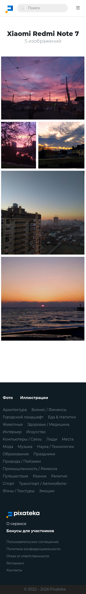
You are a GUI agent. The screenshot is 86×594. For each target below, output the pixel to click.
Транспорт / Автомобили (43, 483)
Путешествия (15, 476)
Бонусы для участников (30, 531)
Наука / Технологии (55, 446)
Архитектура (15, 410)
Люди (51, 439)
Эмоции (46, 491)
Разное (40, 476)
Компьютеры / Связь (22, 439)
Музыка (25, 446)
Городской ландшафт (23, 417)
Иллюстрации (34, 398)
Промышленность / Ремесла (30, 469)
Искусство (36, 432)
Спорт (8, 483)
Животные (13, 424)
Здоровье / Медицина (48, 424)
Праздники (44, 454)
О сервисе (16, 524)
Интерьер (12, 432)
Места (68, 439)
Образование (16, 454)
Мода (8, 446)
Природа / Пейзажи (22, 461)
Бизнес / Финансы (49, 410)
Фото (8, 398)
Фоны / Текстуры (18, 491)
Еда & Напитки (62, 417)
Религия (59, 476)
